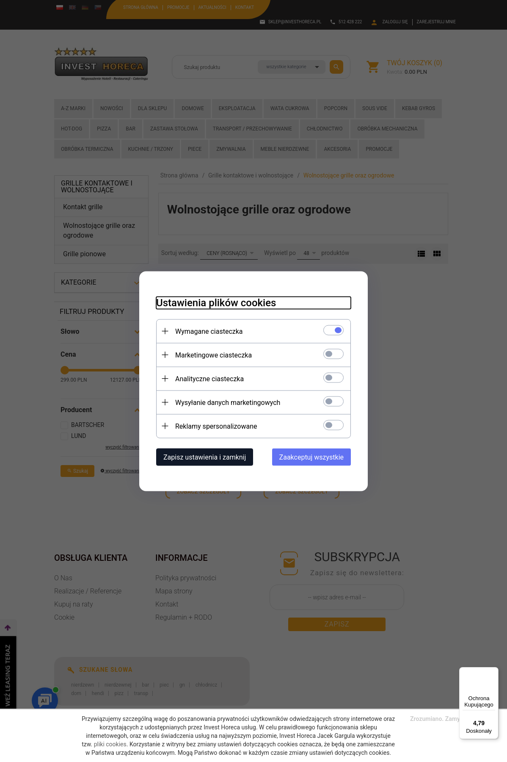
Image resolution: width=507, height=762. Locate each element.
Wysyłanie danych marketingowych (227, 402)
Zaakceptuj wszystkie (311, 457)
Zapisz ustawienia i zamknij (204, 457)
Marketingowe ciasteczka (213, 355)
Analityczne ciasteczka (209, 378)
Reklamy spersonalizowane (216, 426)
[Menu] (493, 672)
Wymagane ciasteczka (209, 331)
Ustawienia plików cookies (216, 302)
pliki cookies (110, 744)
